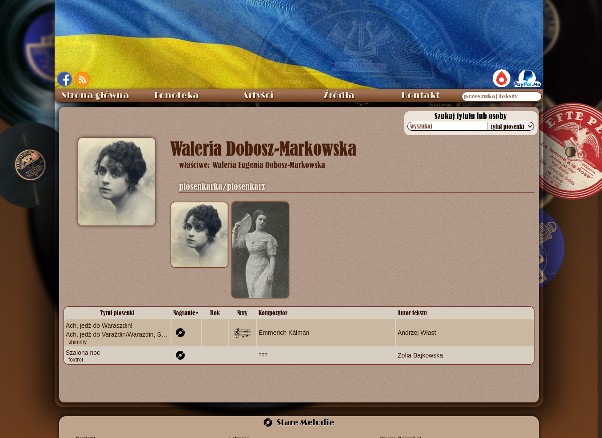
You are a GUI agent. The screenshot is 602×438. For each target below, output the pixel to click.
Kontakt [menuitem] (420, 95)
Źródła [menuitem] (339, 95)
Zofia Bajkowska (420, 354)
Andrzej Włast (417, 332)
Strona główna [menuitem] (95, 95)
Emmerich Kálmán (284, 332)
